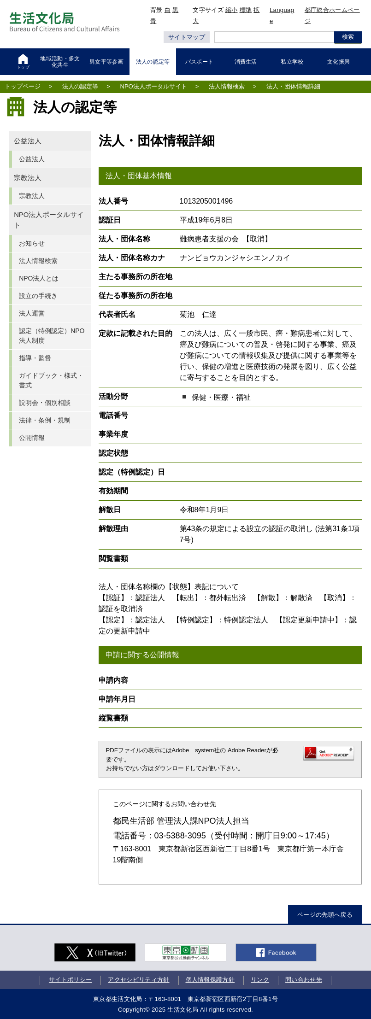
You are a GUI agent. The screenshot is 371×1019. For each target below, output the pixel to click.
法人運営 (32, 313)
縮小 (231, 9)
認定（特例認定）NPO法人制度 (51, 335)
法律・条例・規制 (45, 420)
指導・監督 (35, 358)
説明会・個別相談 (45, 402)
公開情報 (32, 437)
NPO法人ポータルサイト (153, 86)
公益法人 (27, 141)
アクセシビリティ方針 (138, 979)
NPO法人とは (39, 278)
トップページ (23, 86)
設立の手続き (38, 295)
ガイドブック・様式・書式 (51, 380)
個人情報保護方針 (210, 979)
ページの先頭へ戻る (325, 914)
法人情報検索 (227, 86)
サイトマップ (186, 37)
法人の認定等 (80, 86)
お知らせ (32, 243)
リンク (260, 979)
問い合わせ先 (303, 979)
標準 (246, 9)
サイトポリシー (70, 979)
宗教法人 (27, 178)
